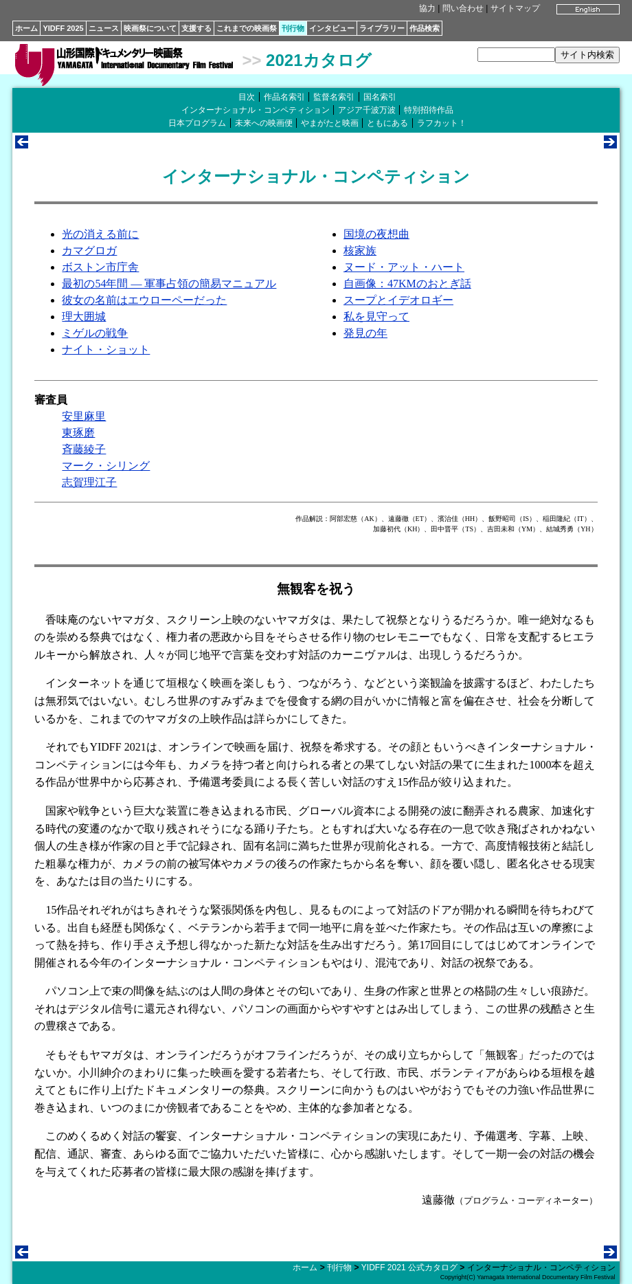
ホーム (26, 28)
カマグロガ (89, 250)
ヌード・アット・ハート (403, 267)
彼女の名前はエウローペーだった (144, 300)
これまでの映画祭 (246, 28)
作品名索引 (284, 97)
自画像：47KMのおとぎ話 (407, 283)
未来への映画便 (264, 123)
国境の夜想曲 (376, 234)
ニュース (104, 28)
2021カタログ (318, 60)
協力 (427, 8)
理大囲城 (84, 316)
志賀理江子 (89, 482)
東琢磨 (78, 433)
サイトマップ (515, 8)
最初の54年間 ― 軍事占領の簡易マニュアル (169, 283)
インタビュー (331, 28)
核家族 (359, 250)
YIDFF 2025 (63, 28)
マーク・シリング (106, 466)
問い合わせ (463, 8)
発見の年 (365, 333)
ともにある (387, 123)
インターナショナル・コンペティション (255, 110)
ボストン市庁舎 (100, 267)
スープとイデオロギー (398, 300)
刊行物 (293, 28)
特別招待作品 (428, 110)
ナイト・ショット (106, 349)
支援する (196, 28)
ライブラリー (382, 28)
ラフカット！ (441, 123)
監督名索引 (333, 97)
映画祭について (150, 28)
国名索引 (379, 97)
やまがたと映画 (330, 123)
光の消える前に (100, 234)
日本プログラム (197, 123)
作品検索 (424, 28)
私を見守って (376, 316)
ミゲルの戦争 (95, 333)
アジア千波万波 (367, 110)
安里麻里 (84, 416)
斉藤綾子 (84, 449)
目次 (246, 97)
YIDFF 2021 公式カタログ (409, 1267)
